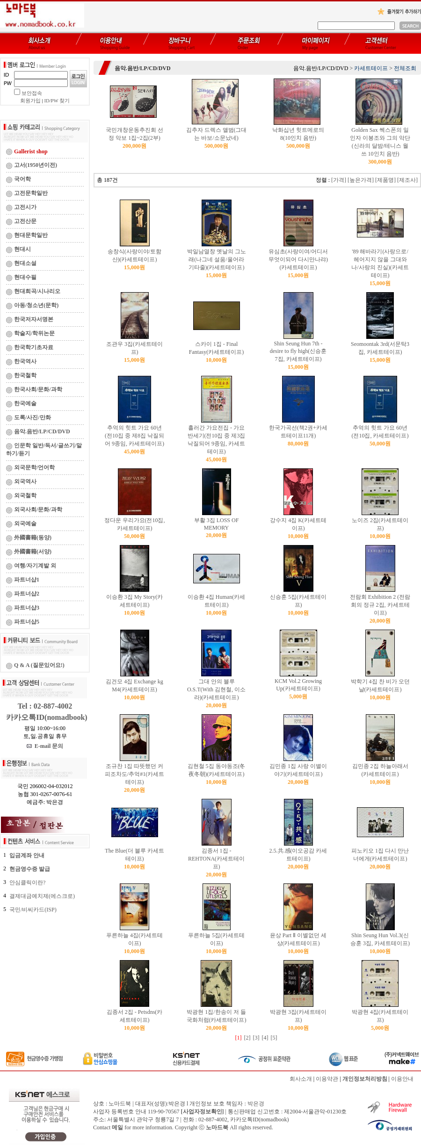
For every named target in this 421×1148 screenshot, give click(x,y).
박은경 (255, 1103)
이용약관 (327, 1079)
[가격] (338, 180)
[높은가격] (361, 180)
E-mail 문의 (45, 746)
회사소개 (301, 1079)
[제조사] (407, 180)
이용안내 (402, 1079)
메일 (117, 1127)
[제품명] (385, 180)
